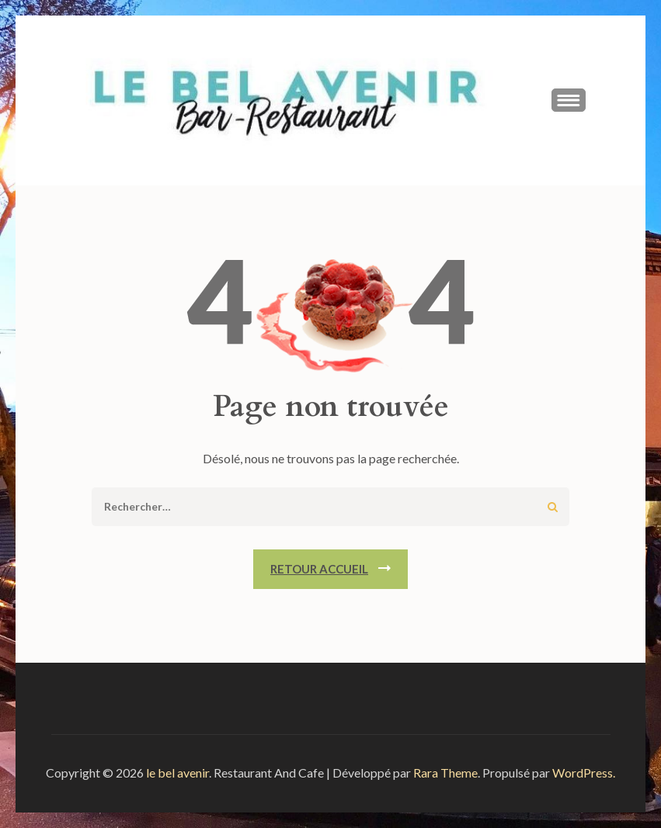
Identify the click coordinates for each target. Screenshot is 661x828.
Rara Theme (445, 772)
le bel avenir (177, 772)
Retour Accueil (319, 569)
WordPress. (583, 772)
